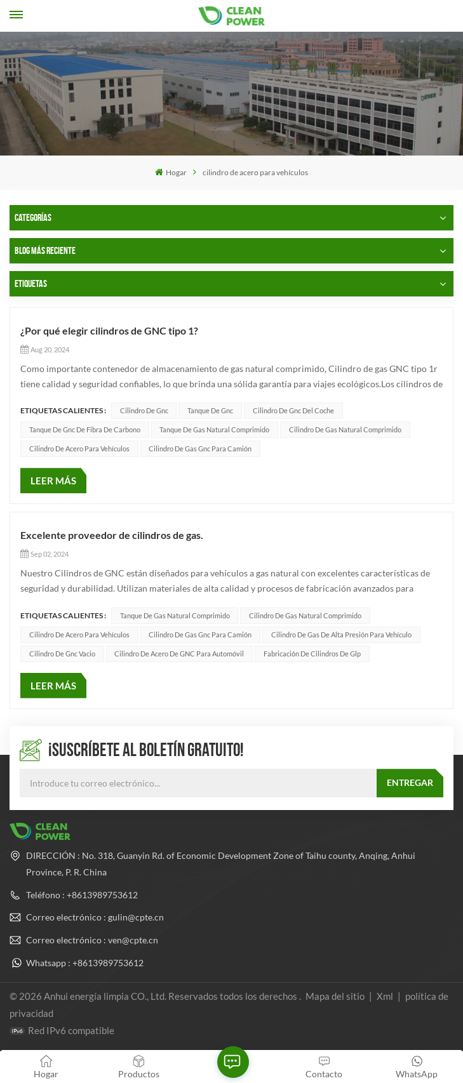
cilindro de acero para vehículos (79, 448)
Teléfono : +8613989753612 (82, 894)
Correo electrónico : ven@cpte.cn (92, 939)
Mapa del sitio (335, 996)
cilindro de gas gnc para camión (200, 448)
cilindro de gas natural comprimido (345, 429)
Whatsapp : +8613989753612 (85, 962)
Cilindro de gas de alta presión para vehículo (341, 634)
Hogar (170, 172)
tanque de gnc (210, 410)
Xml (385, 996)
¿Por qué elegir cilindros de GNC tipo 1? (109, 330)
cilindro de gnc (144, 410)
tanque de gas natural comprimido (214, 429)
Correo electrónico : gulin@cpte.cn (95, 917)
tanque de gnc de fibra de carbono (84, 429)
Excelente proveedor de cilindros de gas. (111, 535)
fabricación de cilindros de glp (312, 653)
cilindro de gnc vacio (62, 653)
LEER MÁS (53, 480)
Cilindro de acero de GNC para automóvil (179, 653)
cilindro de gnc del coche (293, 410)
